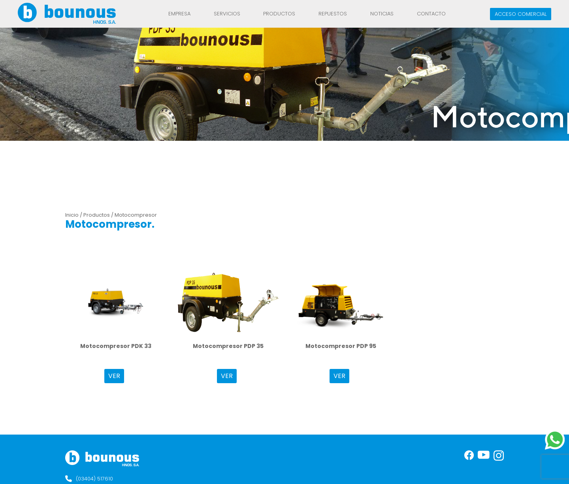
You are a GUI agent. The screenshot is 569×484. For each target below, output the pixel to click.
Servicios (227, 13)
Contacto (431, 13)
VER (114, 375)
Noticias (382, 13)
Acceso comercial (520, 14)
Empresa (179, 13)
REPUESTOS (332, 13)
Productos (279, 13)
